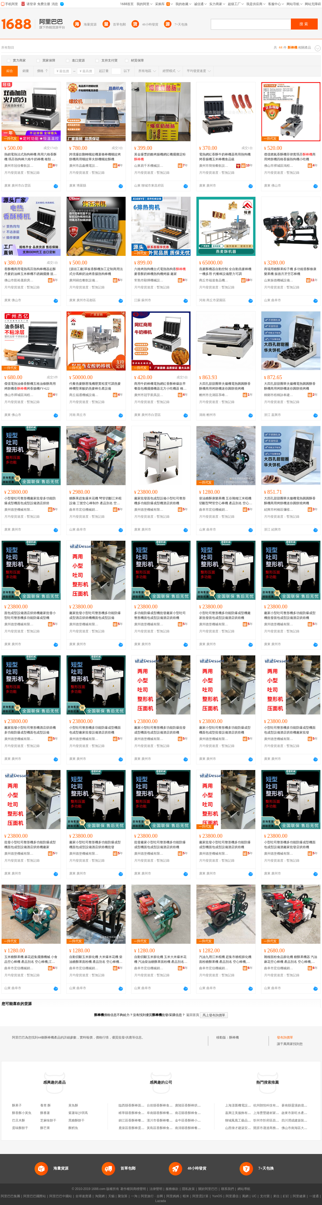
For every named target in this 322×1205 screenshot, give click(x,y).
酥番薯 (45, 1113)
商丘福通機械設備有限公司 (84, 395)
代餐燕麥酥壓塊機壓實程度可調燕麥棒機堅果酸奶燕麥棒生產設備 (95, 386)
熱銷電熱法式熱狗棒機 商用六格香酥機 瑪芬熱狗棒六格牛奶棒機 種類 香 (30, 157)
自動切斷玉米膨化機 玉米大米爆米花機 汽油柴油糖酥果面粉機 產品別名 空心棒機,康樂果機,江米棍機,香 (160, 959)
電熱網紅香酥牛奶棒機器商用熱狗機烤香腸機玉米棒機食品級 (225, 157)
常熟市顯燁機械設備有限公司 (149, 280)
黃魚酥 (73, 1105)
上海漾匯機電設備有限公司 (244, 1105)
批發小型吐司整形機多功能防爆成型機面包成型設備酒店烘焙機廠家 (30, 844)
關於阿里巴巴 (208, 1189)
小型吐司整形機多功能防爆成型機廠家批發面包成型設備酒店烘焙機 (225, 615)
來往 (276, 1196)
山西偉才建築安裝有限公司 (244, 1128)
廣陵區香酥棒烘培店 (189, 1105)
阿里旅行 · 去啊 (152, 1196)
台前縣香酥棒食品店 (161, 1105)
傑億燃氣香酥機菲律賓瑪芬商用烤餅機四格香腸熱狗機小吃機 (290, 157)
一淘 (134, 1196)
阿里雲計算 (200, 1196)
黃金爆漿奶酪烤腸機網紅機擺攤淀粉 (160, 157)
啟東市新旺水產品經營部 (299, 1113)
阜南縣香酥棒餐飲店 (161, 1113)
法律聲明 (155, 1189)
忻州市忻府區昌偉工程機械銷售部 (277, 1120)
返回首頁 (192, 1015)
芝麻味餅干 (48, 1120)
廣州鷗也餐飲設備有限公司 (84, 280)
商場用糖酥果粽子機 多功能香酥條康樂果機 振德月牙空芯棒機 (290, 271)
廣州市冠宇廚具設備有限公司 (149, 395)
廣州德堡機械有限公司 (19, 509)
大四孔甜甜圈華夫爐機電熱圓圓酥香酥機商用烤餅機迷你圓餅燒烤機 (225, 386)
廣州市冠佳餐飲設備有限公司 (19, 166)
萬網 (245, 1196)
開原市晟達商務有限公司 (271, 1128)
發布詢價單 (285, 1037)
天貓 (111, 1196)
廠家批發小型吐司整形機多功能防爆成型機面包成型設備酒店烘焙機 (225, 844)
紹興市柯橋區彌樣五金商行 (279, 509)
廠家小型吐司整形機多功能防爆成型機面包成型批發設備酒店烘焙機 (225, 730)
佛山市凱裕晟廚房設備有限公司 (19, 280)
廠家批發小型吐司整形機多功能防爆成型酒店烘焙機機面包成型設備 (95, 615)
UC (254, 1196)
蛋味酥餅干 (20, 1128)
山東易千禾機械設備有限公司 (149, 166)
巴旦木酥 (18, 1120)
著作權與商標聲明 (133, 1189)
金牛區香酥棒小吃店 (189, 1120)
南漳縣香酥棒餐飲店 (189, 1128)
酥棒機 (234, 1037)
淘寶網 (100, 1196)
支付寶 (265, 1196)
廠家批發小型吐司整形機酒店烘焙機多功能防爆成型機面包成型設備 (30, 730)
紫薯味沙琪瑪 (78, 1113)
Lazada (160, 1201)
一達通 (314, 1196)
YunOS (217, 1196)
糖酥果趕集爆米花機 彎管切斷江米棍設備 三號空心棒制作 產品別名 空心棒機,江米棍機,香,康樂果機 (95, 501)
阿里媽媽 (172, 1196)
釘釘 (286, 1196)
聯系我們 (227, 1189)
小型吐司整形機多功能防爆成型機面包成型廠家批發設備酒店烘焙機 (95, 730)
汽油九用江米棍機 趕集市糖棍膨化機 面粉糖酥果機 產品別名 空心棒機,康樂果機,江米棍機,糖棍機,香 (225, 959)
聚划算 (122, 1196)
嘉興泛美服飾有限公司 (241, 1113)
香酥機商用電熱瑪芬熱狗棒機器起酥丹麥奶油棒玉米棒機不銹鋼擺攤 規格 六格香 (30, 271)
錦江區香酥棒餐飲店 (133, 1120)
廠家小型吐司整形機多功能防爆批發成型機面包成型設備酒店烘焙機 (160, 730)
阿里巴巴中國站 (60, 1196)
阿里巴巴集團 (10, 1196)
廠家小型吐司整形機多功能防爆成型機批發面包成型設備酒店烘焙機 (290, 615)
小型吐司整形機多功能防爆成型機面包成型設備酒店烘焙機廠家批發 (290, 730)
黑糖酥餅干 (76, 1120)
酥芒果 (45, 1128)
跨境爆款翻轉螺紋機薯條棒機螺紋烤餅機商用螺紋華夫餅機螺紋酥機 (95, 157)
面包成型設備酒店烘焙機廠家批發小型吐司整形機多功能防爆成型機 (30, 615)
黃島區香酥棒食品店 (161, 1128)
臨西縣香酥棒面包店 (133, 1105)
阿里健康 (299, 1196)
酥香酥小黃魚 (21, 1113)
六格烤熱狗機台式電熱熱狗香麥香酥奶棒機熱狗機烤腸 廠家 (160, 271)
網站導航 (243, 1189)
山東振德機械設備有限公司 (279, 280)
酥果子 (17, 1105)
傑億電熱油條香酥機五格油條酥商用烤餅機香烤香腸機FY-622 (30, 386)
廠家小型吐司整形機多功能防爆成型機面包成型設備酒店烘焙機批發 (95, 844)
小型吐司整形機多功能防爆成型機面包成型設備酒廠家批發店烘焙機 (290, 844)
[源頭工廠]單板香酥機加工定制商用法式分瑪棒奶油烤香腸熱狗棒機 (96, 271)
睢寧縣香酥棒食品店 (133, 1113)
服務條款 (172, 1189)
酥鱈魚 (73, 1128)
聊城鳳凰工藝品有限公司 (243, 1120)
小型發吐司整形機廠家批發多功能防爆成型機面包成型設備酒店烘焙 (30, 500)
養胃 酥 (45, 1105)
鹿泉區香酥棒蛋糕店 (133, 1128)
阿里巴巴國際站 (34, 1196)
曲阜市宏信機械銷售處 (84, 509)
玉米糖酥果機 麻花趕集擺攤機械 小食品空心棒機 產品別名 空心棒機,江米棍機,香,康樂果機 (30, 959)
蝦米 (186, 1196)
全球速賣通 (83, 1196)
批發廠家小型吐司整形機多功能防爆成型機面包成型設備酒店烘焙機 (160, 844)
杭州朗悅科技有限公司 (269, 1105)
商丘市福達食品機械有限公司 (214, 280)
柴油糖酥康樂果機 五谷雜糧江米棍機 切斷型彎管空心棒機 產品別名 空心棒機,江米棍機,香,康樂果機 (225, 501)
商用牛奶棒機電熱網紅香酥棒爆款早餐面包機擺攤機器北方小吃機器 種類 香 (160, 386)
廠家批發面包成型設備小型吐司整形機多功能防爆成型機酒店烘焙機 (160, 500)
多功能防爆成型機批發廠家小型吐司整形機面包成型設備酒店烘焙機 (160, 615)
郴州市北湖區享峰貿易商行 (214, 395)
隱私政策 (188, 1189)
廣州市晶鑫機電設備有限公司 (84, 166)
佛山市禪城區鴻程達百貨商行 (279, 166)
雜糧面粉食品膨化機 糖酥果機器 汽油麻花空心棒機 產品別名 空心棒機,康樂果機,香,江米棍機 (290, 959)
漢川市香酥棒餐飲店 (161, 1120)
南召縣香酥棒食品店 (189, 1113)
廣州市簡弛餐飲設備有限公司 (214, 166)
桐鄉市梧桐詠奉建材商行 (279, 395)
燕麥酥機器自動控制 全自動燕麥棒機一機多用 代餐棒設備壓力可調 (225, 271)
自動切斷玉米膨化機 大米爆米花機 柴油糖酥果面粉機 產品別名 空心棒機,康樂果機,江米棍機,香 (95, 959)
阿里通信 (232, 1196)
